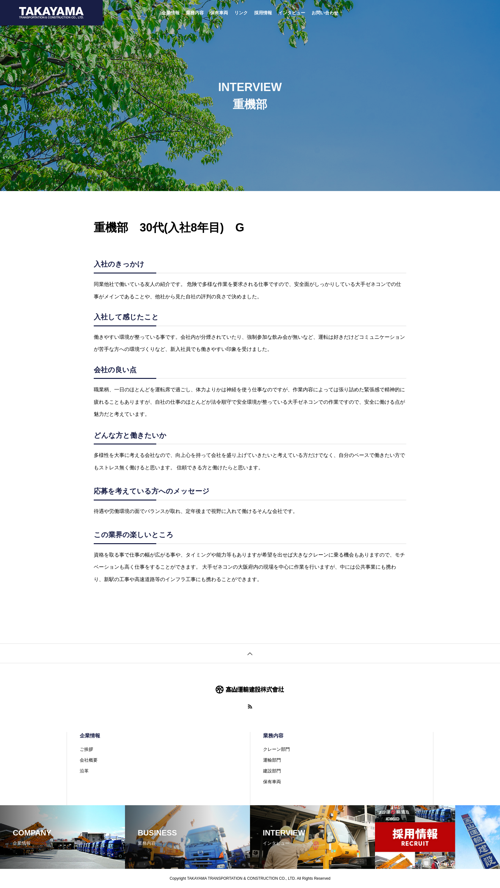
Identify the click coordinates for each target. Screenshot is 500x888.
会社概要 (89, 760)
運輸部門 (272, 760)
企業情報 (171, 12)
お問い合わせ (325, 12)
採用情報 (263, 12)
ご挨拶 (86, 749)
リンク (241, 12)
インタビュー (291, 12)
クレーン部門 (276, 749)
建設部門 (272, 770)
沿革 (84, 770)
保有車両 (219, 12)
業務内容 (195, 12)
